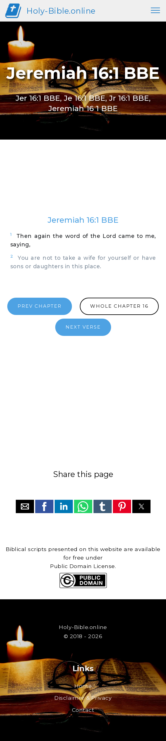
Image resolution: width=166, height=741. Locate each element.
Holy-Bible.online (61, 10)
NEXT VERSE (83, 327)
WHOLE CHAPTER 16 (119, 306)
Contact (83, 710)
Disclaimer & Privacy (83, 698)
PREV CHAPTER (40, 306)
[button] (25, 506)
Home (83, 686)
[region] (83, 183)
